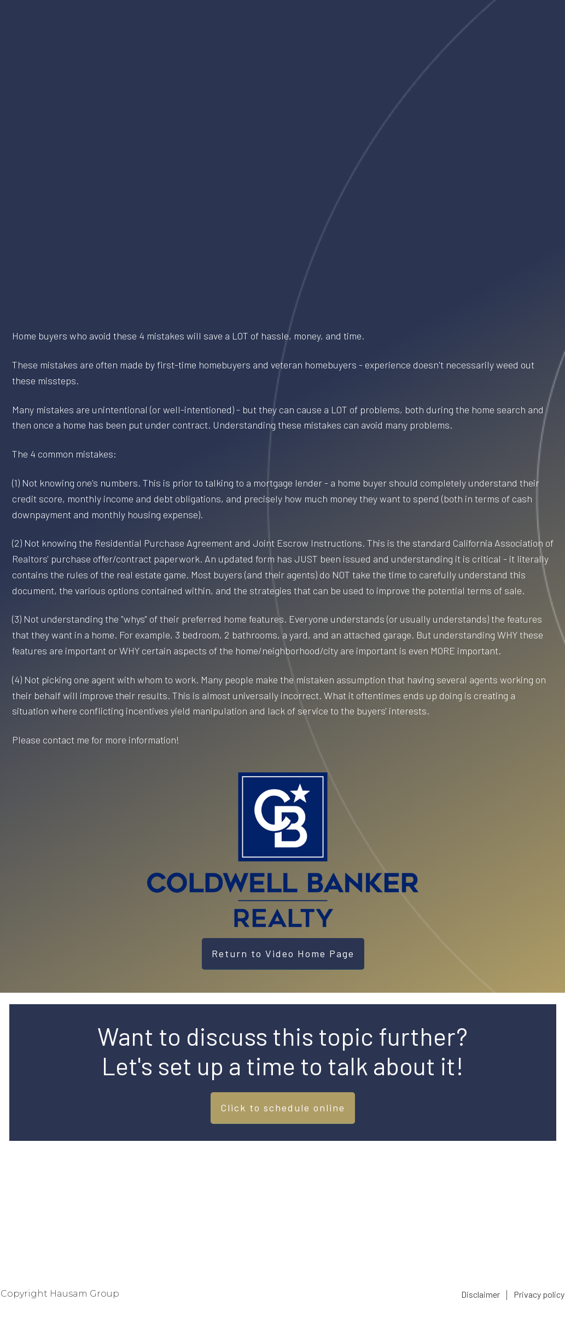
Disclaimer (480, 1294)
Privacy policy (539, 1294)
